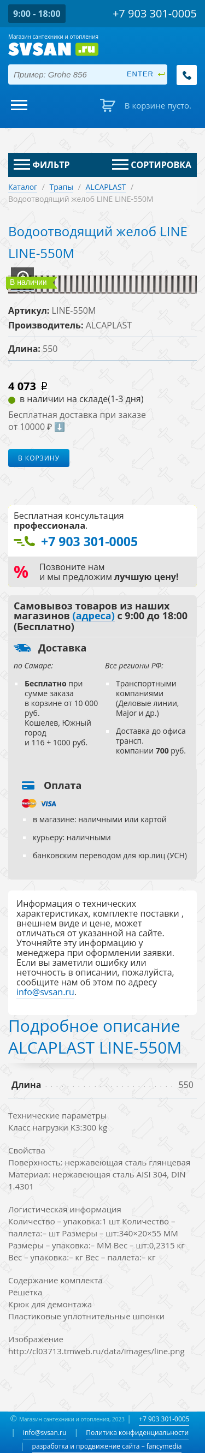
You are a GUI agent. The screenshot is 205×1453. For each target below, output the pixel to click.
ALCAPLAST (106, 187)
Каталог (22, 187)
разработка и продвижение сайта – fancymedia (107, 1446)
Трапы (62, 187)
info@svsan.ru (44, 1432)
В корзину (39, 458)
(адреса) (94, 616)
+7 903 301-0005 (164, 1419)
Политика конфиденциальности (137, 1432)
